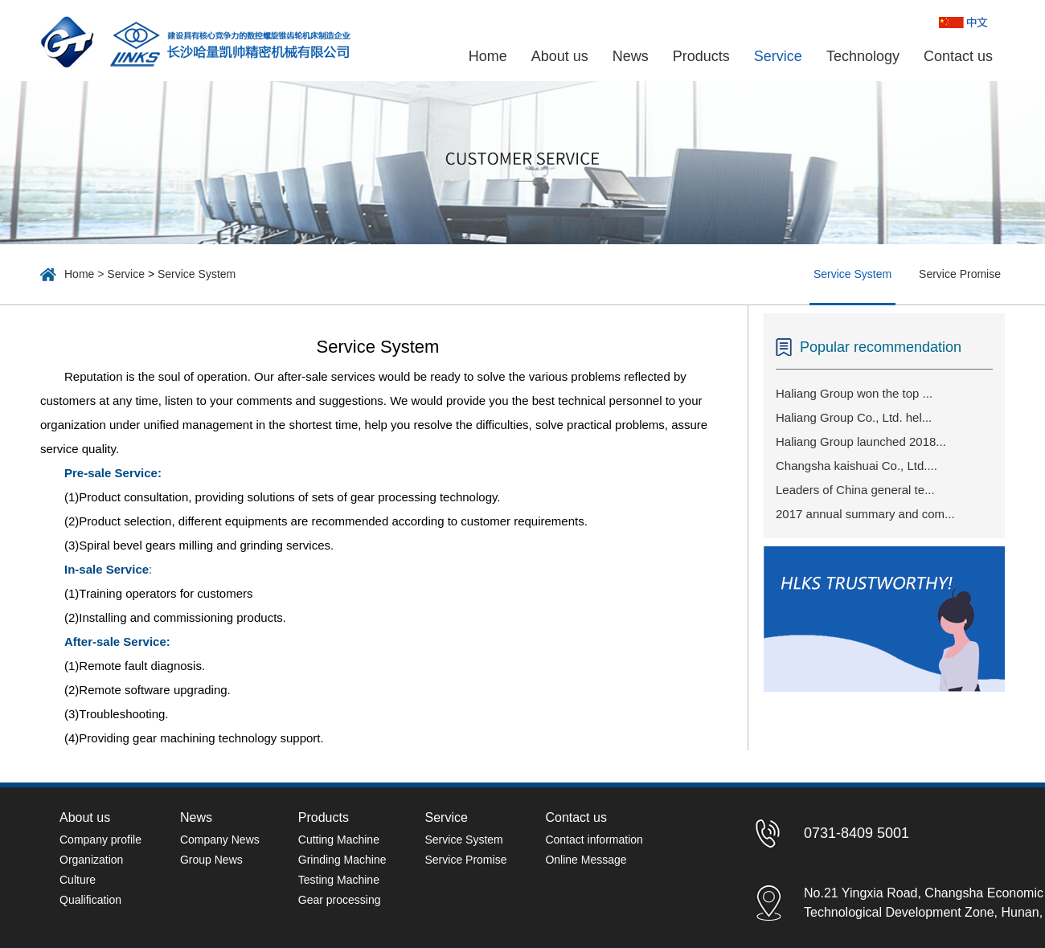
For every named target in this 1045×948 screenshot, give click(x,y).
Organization (91, 859)
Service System (197, 274)
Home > (85, 274)
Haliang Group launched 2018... (861, 441)
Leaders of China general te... (855, 489)
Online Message (585, 859)
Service (778, 56)
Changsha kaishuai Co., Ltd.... (856, 465)
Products (701, 56)
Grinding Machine (342, 859)
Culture (77, 879)
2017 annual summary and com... (865, 514)
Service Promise (960, 274)
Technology (863, 56)
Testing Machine (338, 879)
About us (559, 56)
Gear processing (339, 899)
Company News (220, 839)
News (631, 56)
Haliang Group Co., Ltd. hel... (854, 417)
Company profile (100, 839)
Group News (211, 859)
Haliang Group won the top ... (854, 393)
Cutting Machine (338, 839)
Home (488, 56)
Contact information (593, 839)
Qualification (90, 899)
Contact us (958, 56)
